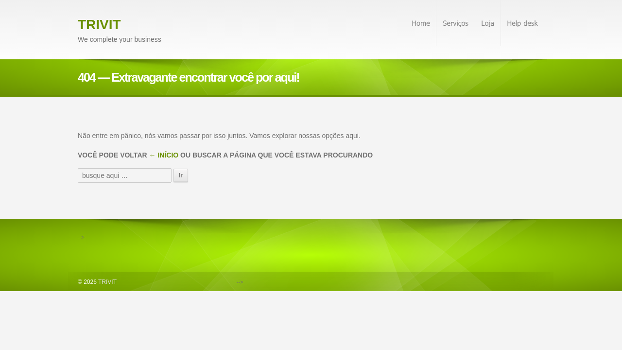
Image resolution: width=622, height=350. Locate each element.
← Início (164, 155)
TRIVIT (99, 24)
